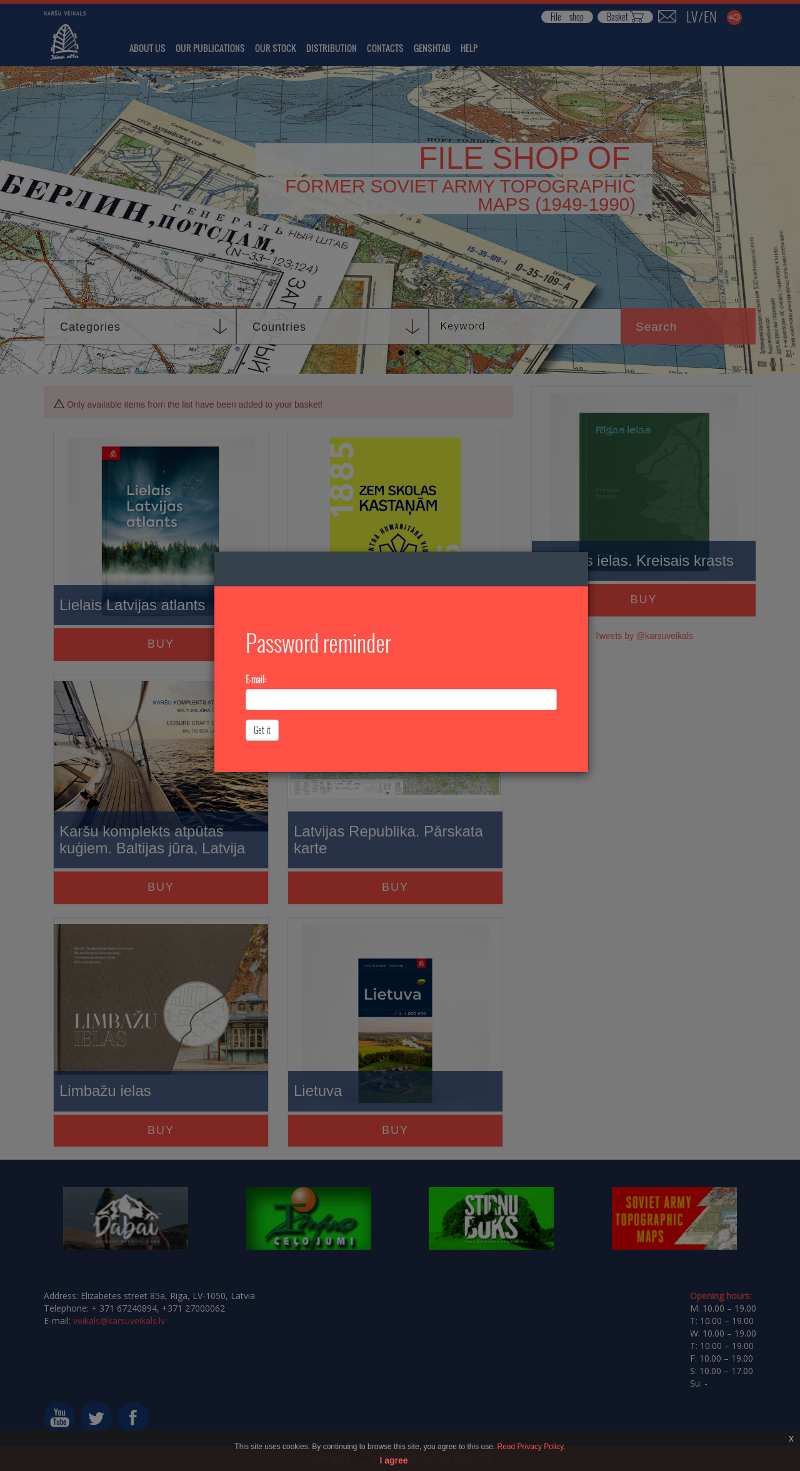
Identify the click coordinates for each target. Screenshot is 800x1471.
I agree (393, 1460)
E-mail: (256, 679)
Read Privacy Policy (531, 1446)
